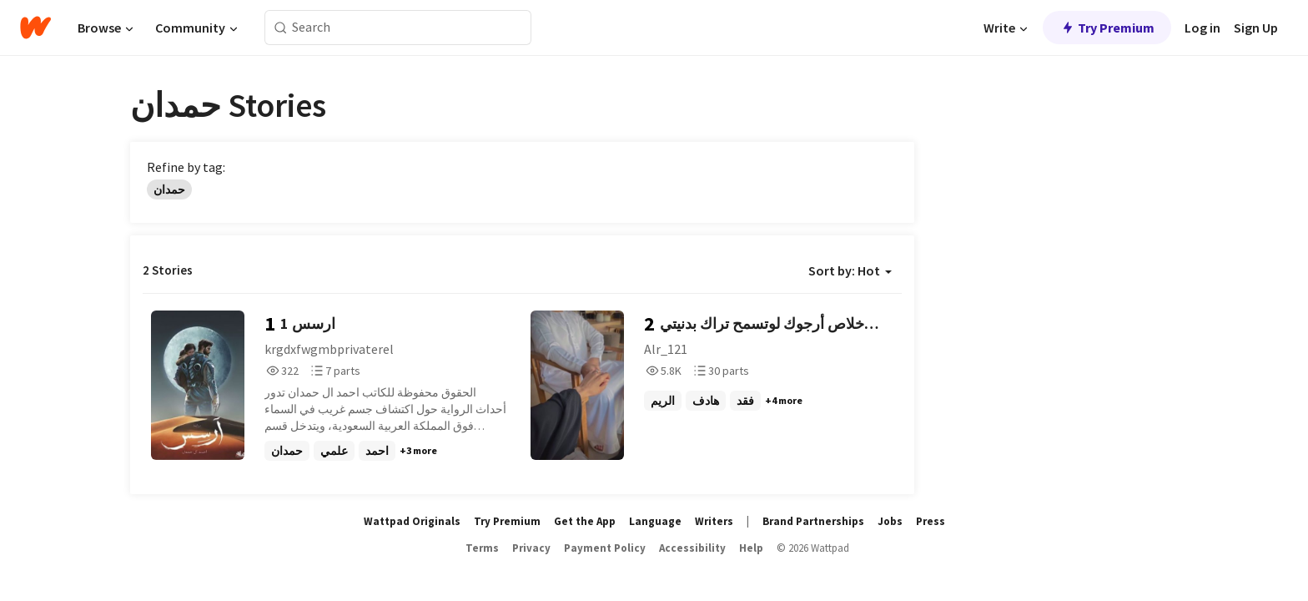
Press (930, 521)
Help (751, 548)
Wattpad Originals (412, 521)
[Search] (280, 28)
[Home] (35, 27)
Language (655, 521)
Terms (482, 548)
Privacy (531, 548)
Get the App (585, 521)
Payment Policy (605, 548)
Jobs (890, 521)
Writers (714, 521)
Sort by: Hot (850, 270)
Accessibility (692, 548)
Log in (1202, 27)
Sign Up (1256, 27)
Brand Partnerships (813, 521)
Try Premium (1107, 27)
